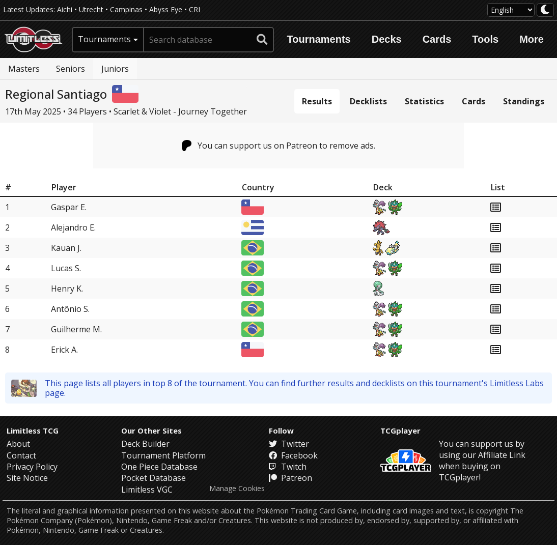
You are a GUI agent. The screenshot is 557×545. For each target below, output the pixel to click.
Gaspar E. (69, 207)
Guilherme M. (76, 329)
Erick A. (64, 349)
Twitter (289, 443)
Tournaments (319, 39)
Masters (24, 68)
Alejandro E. (73, 227)
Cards (437, 39)
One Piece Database (159, 466)
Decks (387, 39)
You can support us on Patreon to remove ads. (279, 145)
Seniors (70, 68)
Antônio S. (70, 308)
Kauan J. (66, 247)
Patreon (290, 477)
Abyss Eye (165, 9)
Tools (485, 39)
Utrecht (91, 9)
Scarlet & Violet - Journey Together (180, 111)
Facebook (293, 455)
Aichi (64, 9)
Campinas (126, 9)
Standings (523, 101)
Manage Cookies (237, 488)
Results (317, 101)
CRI (194, 9)
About (18, 443)
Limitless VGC (147, 489)
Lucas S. (66, 268)
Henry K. (67, 288)
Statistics (424, 101)
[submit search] (262, 39)
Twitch (288, 466)
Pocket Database (153, 477)
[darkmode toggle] (545, 10)
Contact (21, 455)
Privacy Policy (32, 466)
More (531, 39)
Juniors (115, 68)
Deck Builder (145, 443)
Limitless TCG (33, 430)
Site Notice (27, 477)
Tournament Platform (163, 455)
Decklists (368, 101)
